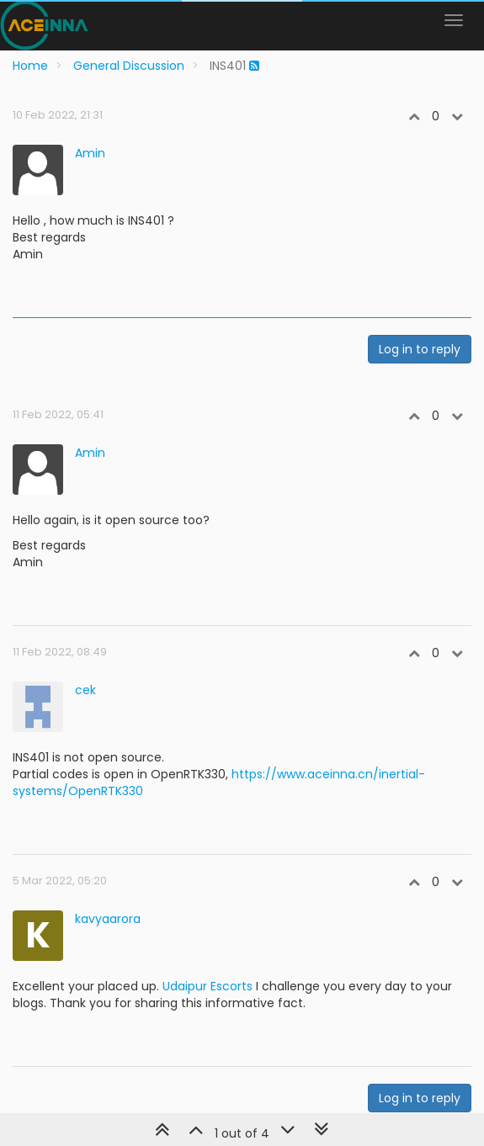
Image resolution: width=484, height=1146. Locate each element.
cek (85, 690)
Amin (90, 153)
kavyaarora (108, 918)
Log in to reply (419, 349)
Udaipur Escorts (207, 986)
